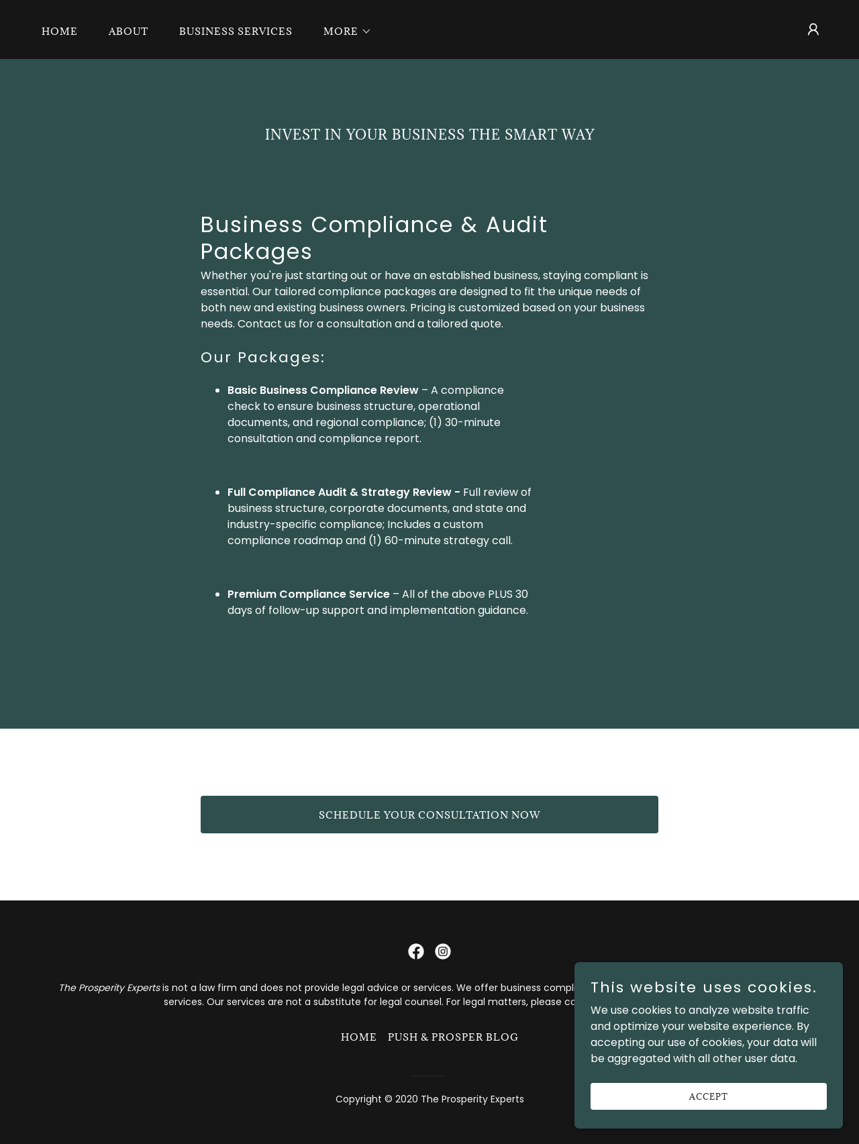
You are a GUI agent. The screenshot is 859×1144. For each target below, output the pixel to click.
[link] (416, 951)
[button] (343, 31)
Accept (708, 1095)
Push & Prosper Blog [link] (453, 1037)
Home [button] (359, 1037)
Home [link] (60, 31)
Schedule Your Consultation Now (429, 815)
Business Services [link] (236, 31)
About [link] (128, 31)
